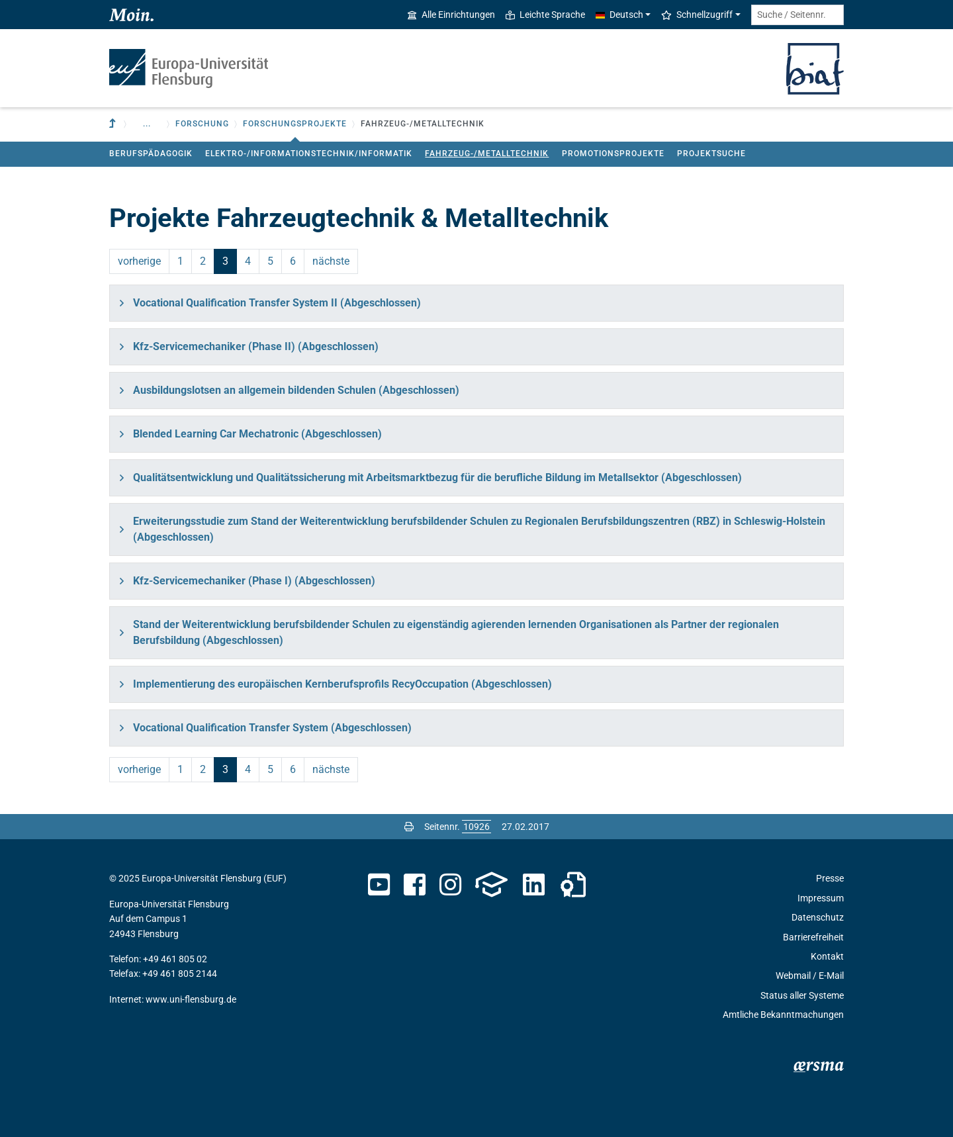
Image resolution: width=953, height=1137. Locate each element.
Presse (830, 878)
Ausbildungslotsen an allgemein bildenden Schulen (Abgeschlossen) (296, 390)
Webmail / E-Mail (810, 975)
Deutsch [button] (619, 14)
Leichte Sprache (545, 14)
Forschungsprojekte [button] (295, 123)
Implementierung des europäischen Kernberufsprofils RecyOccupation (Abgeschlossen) (342, 684)
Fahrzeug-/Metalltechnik (487, 153)
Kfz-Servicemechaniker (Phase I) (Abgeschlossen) (254, 580)
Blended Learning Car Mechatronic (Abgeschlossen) (257, 434)
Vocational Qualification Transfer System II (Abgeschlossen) (277, 302)
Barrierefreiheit (813, 937)
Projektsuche (711, 153)
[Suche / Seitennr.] (797, 15)
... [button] (147, 123)
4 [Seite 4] (248, 261)
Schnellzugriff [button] (697, 14)
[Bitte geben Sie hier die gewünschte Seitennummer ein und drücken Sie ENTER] (476, 826)
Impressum (820, 898)
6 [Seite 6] (293, 261)
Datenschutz (818, 917)
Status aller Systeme (802, 995)
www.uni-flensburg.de (191, 999)
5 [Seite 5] (270, 261)
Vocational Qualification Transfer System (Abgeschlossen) (272, 727)
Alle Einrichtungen (451, 14)
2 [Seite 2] (203, 261)
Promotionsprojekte (613, 153)
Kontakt (827, 956)
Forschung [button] (202, 123)
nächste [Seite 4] (330, 261)
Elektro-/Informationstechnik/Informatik (308, 153)
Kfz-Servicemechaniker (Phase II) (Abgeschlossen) (256, 346)
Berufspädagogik (151, 153)
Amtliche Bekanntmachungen (783, 1014)
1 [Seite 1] (180, 261)
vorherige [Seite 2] (139, 261)
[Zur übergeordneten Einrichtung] (113, 124)
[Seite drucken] (409, 826)
